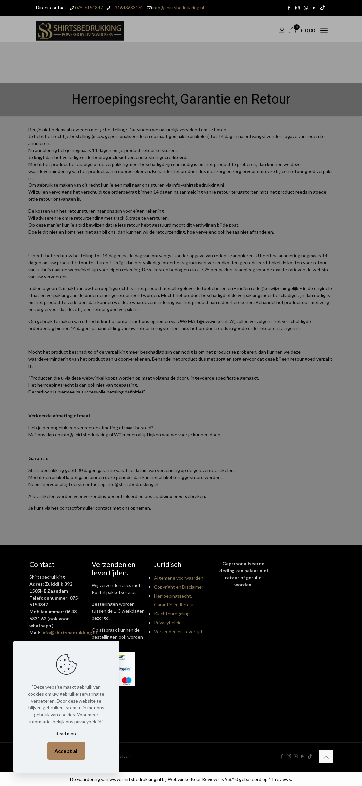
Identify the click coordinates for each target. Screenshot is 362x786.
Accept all (66, 751)
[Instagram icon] (297, 8)
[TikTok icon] (322, 8)
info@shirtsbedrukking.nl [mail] (178, 7)
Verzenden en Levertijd (178, 631)
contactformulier (77, 508)
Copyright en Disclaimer (178, 587)
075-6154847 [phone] (89, 7)
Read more (66, 733)
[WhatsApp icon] (305, 8)
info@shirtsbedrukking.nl (132, 484)
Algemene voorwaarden (178, 578)
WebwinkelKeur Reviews (194, 779)
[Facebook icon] (289, 8)
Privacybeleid (167, 622)
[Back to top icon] (326, 756)
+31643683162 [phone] (128, 7)
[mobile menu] (324, 30)
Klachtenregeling (172, 613)
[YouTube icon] (314, 8)
